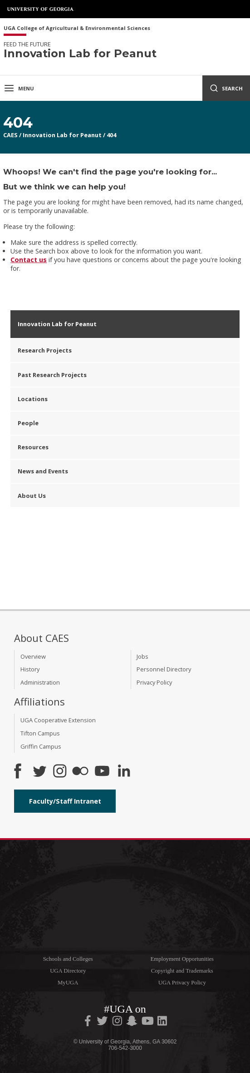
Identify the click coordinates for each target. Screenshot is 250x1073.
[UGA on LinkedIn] (162, 1022)
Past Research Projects (52, 375)
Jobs (142, 656)
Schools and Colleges (68, 959)
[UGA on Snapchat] (131, 1022)
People (28, 423)
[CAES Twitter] (39, 772)
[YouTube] (102, 772)
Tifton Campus (40, 733)
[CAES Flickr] (80, 772)
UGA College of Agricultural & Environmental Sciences (77, 28)
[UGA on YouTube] (148, 1022)
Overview (33, 656)
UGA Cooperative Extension (58, 720)
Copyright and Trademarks (182, 971)
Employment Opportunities (182, 959)
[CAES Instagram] (59, 772)
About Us (32, 496)
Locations (33, 399)
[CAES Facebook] (18, 772)
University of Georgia (40, 9)
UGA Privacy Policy (182, 982)
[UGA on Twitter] (103, 1022)
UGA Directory (68, 971)
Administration (40, 682)
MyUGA (68, 982)
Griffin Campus (40, 746)
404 (111, 135)
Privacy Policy (154, 682)
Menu (19, 88)
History (29, 669)
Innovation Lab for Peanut (62, 135)
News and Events (43, 471)
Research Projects (45, 350)
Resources (33, 447)
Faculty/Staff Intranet (65, 801)
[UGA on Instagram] (118, 1022)
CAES (10, 135)
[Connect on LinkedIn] (124, 772)
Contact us (28, 259)
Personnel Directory (164, 669)
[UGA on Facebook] (88, 1022)
